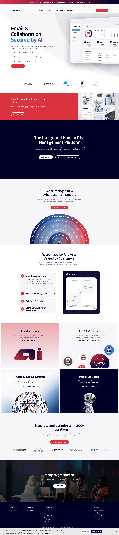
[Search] (84, 6)
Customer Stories (48, 515)
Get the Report (18, 114)
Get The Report (81, 2)
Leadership (14, 514)
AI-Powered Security (28, 340)
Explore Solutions (60, 207)
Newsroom (47, 510)
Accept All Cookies (96, 531)
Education (30, 512)
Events (46, 512)
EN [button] (80, 6)
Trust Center (47, 519)
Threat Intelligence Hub (88, 386)
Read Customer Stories (28, 386)
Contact (106, 6)
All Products (30, 510)
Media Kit (46, 521)
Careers (89, 6)
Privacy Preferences (62, 527)
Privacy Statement (50, 527)
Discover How (17, 66)
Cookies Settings (85, 531)
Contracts (43, 527)
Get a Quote (102, 10)
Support (95, 6)
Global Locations (98, 510)
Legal (56, 527)
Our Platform (45, 157)
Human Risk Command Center (68, 157)
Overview (13, 510)
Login (100, 6)
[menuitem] (41, 11)
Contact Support (98, 514)
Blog (45, 517)
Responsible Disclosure (72, 527)
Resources (46, 514)
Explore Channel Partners (88, 340)
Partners (29, 514)
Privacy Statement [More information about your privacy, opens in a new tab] (45, 533)
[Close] (89, 2)
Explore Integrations (59, 442)
